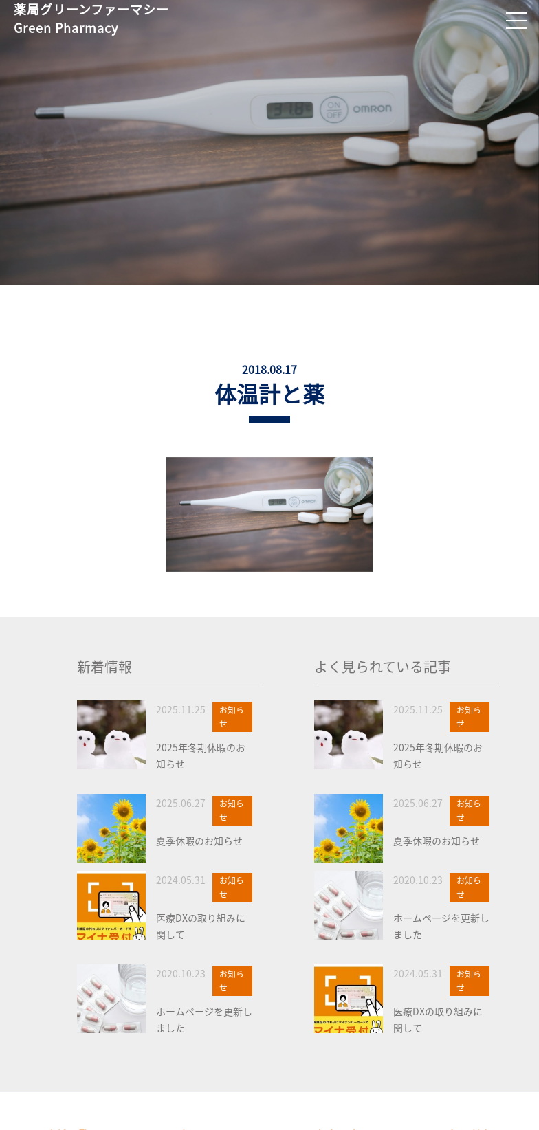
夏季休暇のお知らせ (199, 841)
